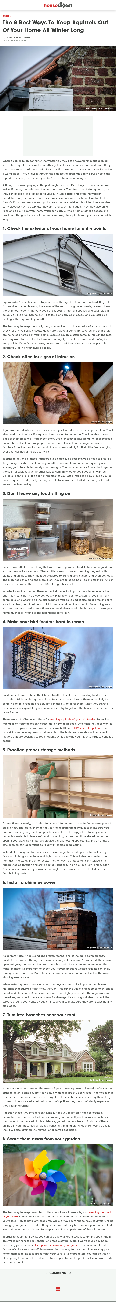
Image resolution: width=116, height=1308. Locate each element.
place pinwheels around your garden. (56, 1245)
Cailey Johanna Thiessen (18, 37)
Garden (7, 15)
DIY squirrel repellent (87, 728)
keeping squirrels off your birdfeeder (72, 719)
